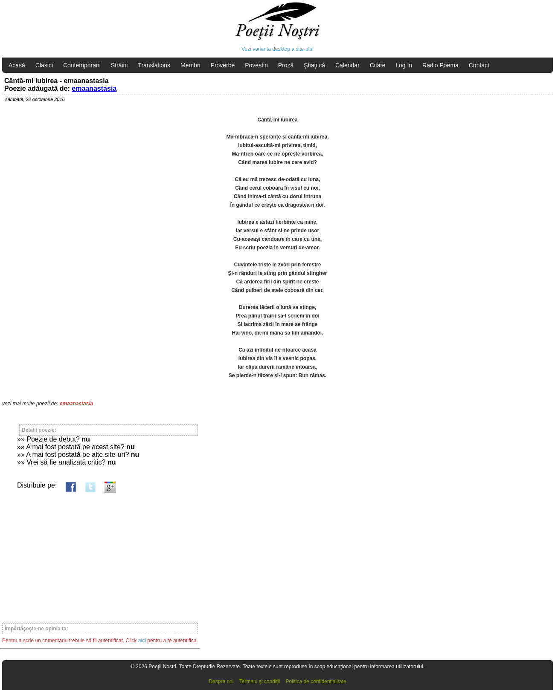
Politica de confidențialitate (316, 681)
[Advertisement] (100, 554)
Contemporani (82, 65)
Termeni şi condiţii (259, 681)
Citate (378, 65)
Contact (479, 65)
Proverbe (223, 65)
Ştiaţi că (314, 65)
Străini (119, 65)
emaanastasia (94, 88)
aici (142, 641)
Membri (190, 65)
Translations (154, 65)
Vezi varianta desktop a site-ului (277, 49)
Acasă (17, 65)
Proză (286, 65)
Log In (403, 65)
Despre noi (221, 681)
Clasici (44, 65)
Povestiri (256, 65)
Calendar (347, 65)
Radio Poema (440, 65)
